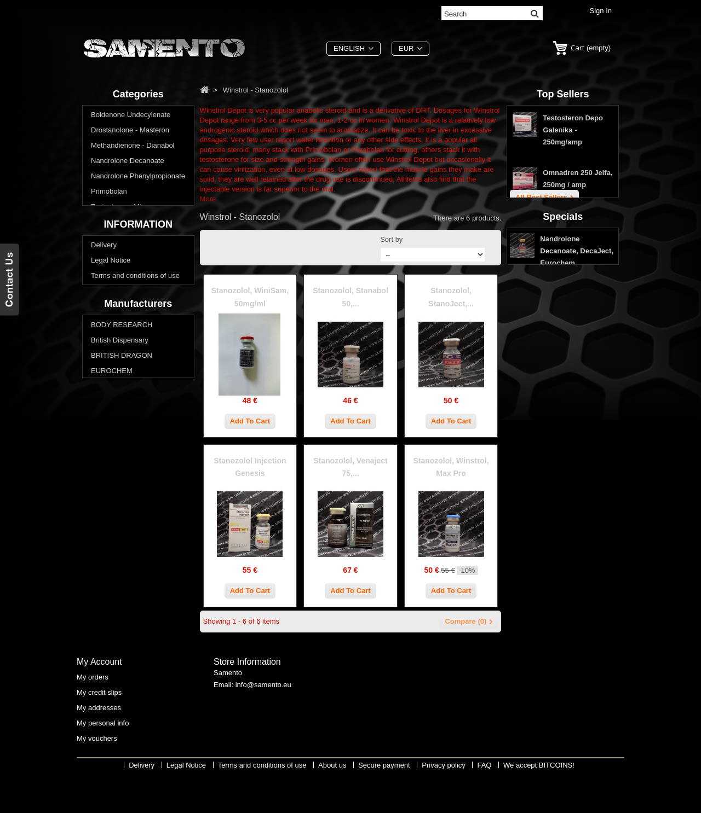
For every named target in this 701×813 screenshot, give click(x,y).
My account (99, 695)
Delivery (104, 381)
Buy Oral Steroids (119, 301)
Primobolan (109, 194)
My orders (92, 710)
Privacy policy (112, 458)
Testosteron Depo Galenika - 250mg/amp (573, 135)
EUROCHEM (112, 574)
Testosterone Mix (118, 209)
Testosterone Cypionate (128, 224)
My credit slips (99, 726)
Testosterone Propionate (129, 255)
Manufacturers (138, 504)
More (208, 199)
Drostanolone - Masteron (130, 133)
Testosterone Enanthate (128, 240)
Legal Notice (110, 396)
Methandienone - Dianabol (133, 148)
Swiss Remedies (117, 635)
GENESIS (107, 589)
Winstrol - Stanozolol (123, 286)
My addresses (99, 741)
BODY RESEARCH (121, 528)
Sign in (601, 11)
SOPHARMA (111, 619)
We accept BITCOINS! (538, 805)
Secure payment (117, 442)
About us (105, 427)
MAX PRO (107, 604)
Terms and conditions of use (135, 412)
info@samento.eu (263, 721)
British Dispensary (119, 543)
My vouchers (97, 772)
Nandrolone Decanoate (127, 163)
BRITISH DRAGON (121, 558)
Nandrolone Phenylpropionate (138, 179)
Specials (563, 340)
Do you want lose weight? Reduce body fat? (131, 321)
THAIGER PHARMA (123, 650)
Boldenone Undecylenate (130, 117)
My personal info (103, 756)
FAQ (98, 473)
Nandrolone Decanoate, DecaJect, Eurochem (576, 377)
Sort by (391, 239)
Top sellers (563, 94)
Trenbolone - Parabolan (128, 270)
